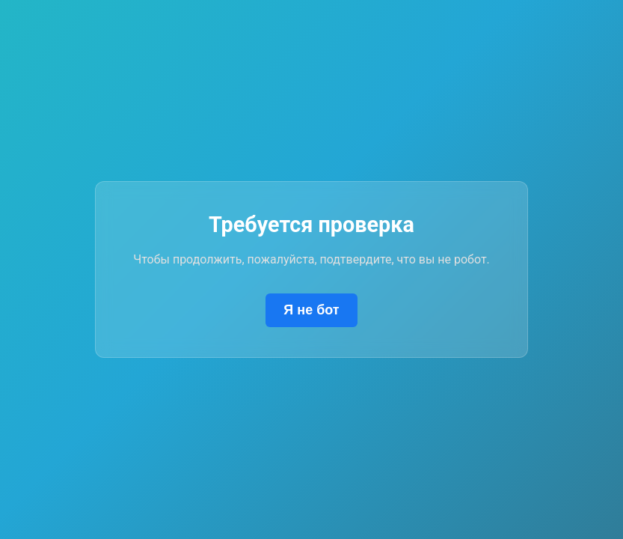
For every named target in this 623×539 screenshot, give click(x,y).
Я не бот (311, 309)
